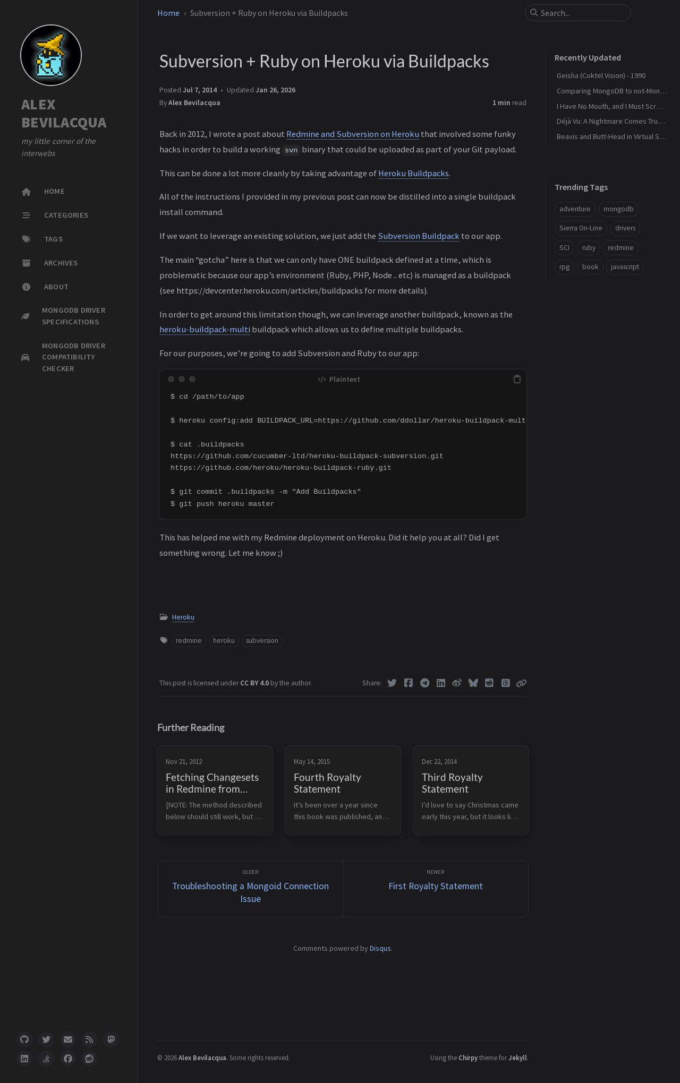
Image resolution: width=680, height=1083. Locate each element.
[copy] (516, 379)
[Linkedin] (441, 683)
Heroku (183, 617)
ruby (589, 247)
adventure (575, 208)
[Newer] (436, 889)
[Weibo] (457, 683)
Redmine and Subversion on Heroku (352, 133)
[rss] (89, 1039)
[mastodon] (111, 1039)
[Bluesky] (474, 683)
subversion (262, 640)
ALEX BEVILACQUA (64, 113)
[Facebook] (409, 683)
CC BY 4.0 (255, 682)
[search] (582, 13)
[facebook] (68, 1058)
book (590, 266)
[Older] (251, 889)
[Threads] (506, 683)
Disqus (380, 948)
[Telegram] (425, 683)
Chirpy (468, 1057)
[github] (24, 1039)
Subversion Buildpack (419, 235)
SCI (564, 247)
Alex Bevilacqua (194, 102)
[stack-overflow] (46, 1058)
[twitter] (46, 1039)
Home (168, 12)
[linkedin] (24, 1058)
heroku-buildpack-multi (204, 329)
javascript (625, 266)
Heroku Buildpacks (413, 173)
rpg (564, 266)
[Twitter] (392, 683)
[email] (68, 1039)
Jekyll (517, 1057)
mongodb (619, 208)
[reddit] (89, 1058)
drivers (625, 228)
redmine (189, 640)
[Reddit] (489, 683)
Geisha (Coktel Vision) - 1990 (601, 75)
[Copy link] (521, 683)
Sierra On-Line (580, 228)
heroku (224, 640)
